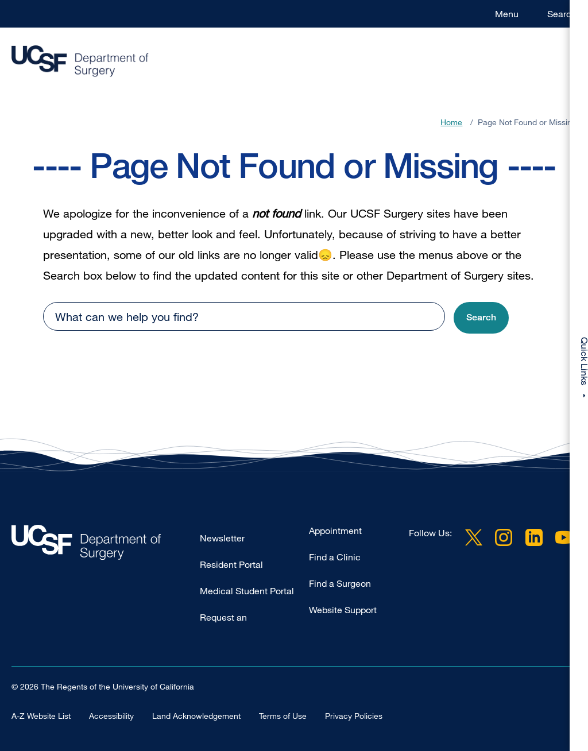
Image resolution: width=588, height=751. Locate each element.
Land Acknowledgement (196, 715)
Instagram (503, 537)
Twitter (473, 537)
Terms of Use (283, 715)
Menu (507, 14)
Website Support (343, 609)
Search (562, 14)
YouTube (564, 537)
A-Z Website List (41, 715)
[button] (481, 318)
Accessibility (111, 715)
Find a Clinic (335, 557)
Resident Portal (231, 564)
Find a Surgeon (340, 583)
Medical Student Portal (247, 591)
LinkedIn (534, 537)
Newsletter (222, 538)
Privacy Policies (353, 715)
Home (451, 122)
